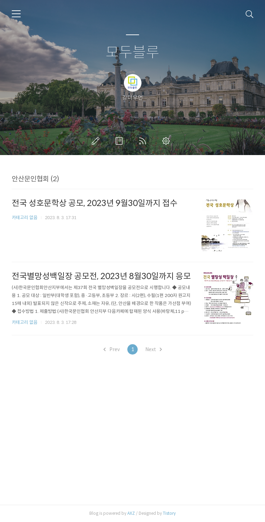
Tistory (169, 513)
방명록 (120, 141)
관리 (167, 141)
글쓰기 (97, 141)
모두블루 (132, 52)
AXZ (131, 513)
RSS (144, 141)
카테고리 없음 (25, 218)
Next (153, 349)
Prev (112, 349)
